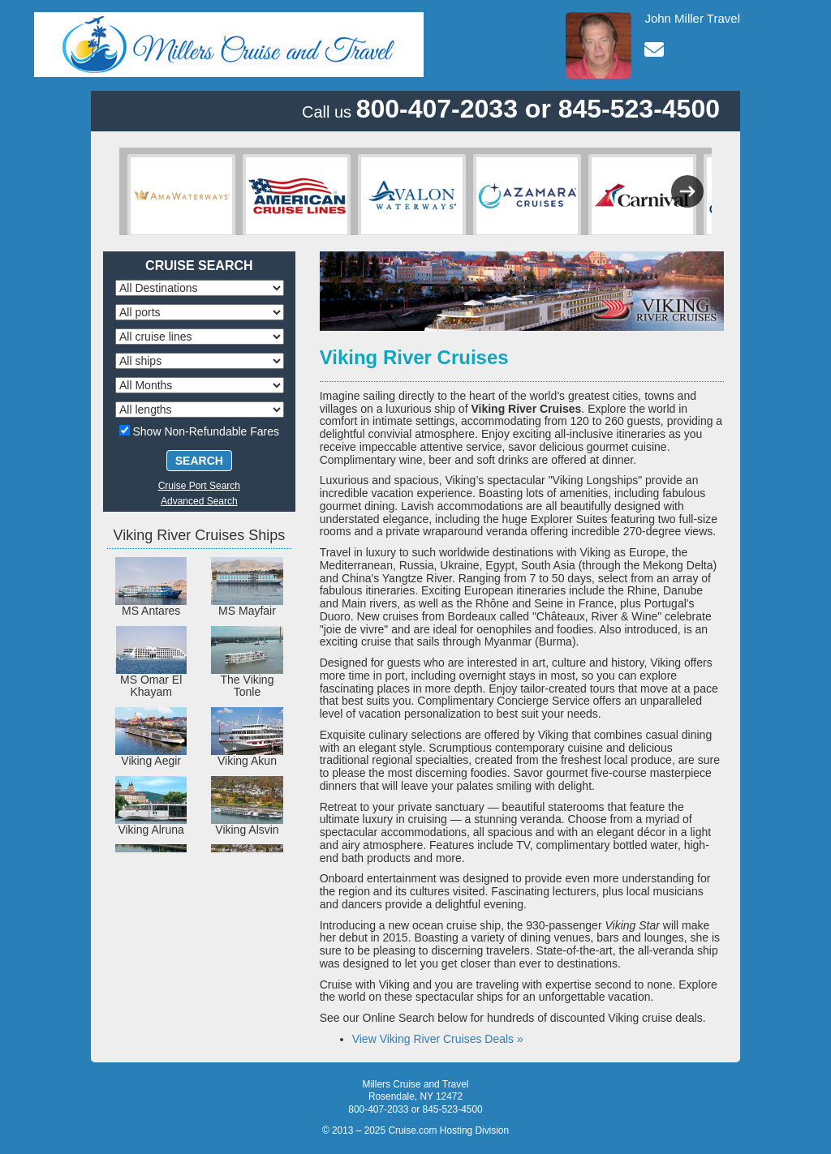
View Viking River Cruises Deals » (437, 1038)
